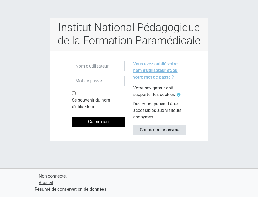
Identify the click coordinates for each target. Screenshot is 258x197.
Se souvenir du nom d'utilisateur (91, 103)
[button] (179, 95)
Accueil (46, 182)
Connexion (98, 121)
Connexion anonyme (159, 129)
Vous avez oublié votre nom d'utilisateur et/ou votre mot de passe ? (155, 70)
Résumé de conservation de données (70, 189)
